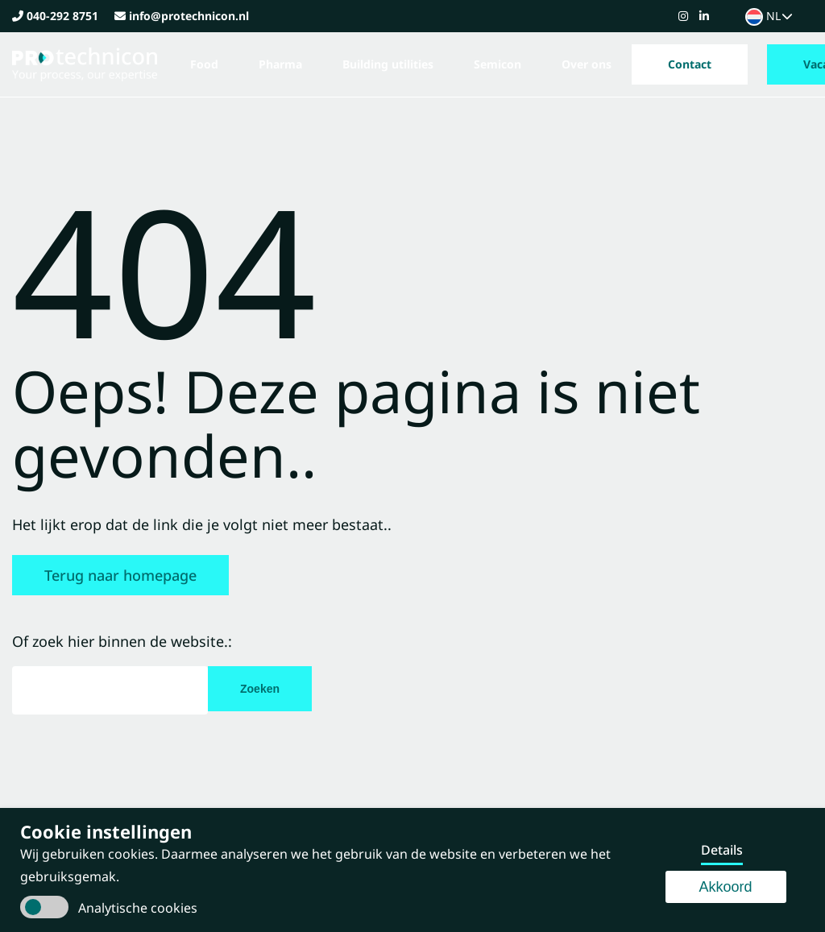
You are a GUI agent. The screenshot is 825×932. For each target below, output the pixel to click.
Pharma (280, 64)
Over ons (586, 64)
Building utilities (387, 64)
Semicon (497, 64)
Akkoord (725, 887)
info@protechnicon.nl (189, 15)
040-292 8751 (62, 15)
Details (722, 850)
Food (204, 64)
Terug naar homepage (120, 575)
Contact (689, 64)
